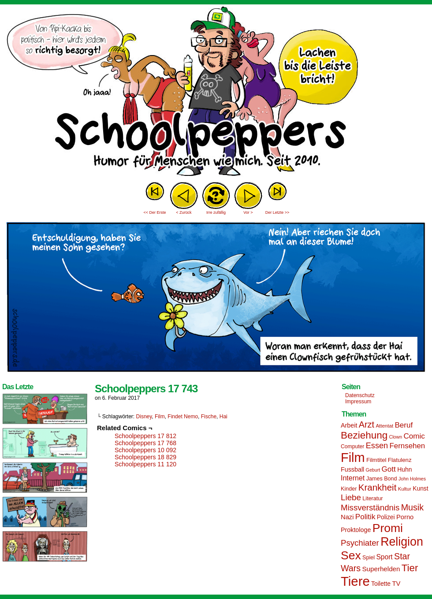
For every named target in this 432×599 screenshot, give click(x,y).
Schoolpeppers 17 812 (145, 435)
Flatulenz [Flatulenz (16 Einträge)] (400, 460)
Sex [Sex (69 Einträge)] (351, 555)
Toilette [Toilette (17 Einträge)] (381, 583)
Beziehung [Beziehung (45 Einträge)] (364, 435)
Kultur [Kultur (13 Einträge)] (404, 488)
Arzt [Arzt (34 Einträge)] (366, 424)
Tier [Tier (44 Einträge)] (410, 567)
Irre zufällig (216, 212)
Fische (208, 416)
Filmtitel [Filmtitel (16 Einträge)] (376, 460)
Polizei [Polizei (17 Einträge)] (386, 517)
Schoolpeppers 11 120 (145, 464)
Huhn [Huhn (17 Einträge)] (404, 469)
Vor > (248, 212)
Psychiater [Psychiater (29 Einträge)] (360, 542)
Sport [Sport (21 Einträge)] (384, 557)
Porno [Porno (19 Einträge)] (404, 517)
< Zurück (183, 212)
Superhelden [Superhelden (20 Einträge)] (381, 569)
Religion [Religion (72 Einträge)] (401, 541)
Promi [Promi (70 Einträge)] (387, 528)
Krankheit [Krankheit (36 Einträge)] (377, 487)
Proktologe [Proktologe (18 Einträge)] (356, 529)
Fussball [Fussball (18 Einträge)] (352, 469)
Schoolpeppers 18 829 (145, 457)
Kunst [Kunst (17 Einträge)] (420, 488)
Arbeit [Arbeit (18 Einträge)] (349, 425)
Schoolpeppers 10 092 (145, 450)
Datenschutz (360, 395)
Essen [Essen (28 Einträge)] (377, 445)
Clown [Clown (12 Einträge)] (395, 436)
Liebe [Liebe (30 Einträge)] (351, 497)
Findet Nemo (183, 416)
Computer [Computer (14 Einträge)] (352, 446)
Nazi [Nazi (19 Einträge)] (347, 517)
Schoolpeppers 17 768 (145, 442)
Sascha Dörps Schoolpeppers (216, 92)
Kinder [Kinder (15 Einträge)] (349, 489)
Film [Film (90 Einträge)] (353, 457)
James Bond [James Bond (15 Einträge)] (381, 479)
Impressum (358, 401)
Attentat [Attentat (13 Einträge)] (384, 425)
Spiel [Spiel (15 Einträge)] (368, 557)
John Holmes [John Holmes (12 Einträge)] (412, 478)
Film (160, 416)
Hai (223, 416)
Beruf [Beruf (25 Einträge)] (404, 425)
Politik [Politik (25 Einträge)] (365, 517)
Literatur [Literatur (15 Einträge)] (372, 498)
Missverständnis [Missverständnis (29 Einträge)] (370, 507)
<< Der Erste (154, 212)
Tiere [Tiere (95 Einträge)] (355, 581)
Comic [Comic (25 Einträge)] (414, 436)
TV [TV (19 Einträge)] (396, 583)
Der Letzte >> (277, 212)
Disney (144, 416)
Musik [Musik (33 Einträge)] (412, 507)
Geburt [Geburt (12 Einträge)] (373, 470)
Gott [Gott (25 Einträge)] (389, 469)
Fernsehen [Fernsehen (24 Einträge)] (407, 446)
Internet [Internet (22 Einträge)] (353, 478)
